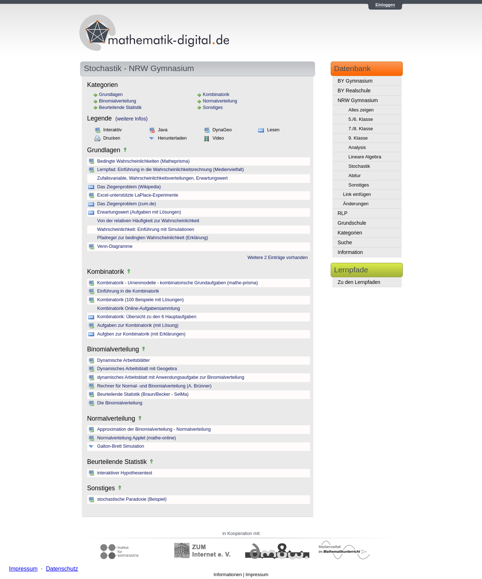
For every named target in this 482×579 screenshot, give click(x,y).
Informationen (228, 574)
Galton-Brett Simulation (120, 446)
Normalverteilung (220, 101)
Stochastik (359, 166)
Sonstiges (213, 107)
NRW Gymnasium (358, 100)
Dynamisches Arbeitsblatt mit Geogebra (137, 368)
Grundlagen (111, 94)
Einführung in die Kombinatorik (128, 291)
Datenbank (352, 68)
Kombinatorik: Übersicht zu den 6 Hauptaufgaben (146, 316)
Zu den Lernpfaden (359, 282)
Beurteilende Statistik (120, 107)
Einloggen (385, 5)
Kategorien (350, 233)
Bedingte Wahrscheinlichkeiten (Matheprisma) (143, 161)
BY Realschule (354, 90)
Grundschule (352, 223)
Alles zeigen (361, 110)
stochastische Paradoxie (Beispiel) (132, 499)
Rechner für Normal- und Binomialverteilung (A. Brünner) (154, 386)
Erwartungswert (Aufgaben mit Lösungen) (139, 212)
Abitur (355, 175)
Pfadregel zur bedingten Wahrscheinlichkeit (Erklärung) (152, 237)
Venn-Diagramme (115, 246)
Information (350, 252)
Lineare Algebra (365, 156)
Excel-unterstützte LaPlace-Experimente (137, 195)
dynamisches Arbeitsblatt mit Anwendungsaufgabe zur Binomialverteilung (170, 377)
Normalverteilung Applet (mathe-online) (136, 437)
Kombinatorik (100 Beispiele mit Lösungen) (140, 299)
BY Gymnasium (355, 81)
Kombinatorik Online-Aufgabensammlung (138, 308)
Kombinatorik (216, 94)
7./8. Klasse (361, 128)
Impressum (257, 574)
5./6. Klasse (361, 119)
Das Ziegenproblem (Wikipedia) (129, 186)
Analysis (357, 147)
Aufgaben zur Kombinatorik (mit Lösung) (137, 325)
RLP (343, 213)
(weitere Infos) (131, 119)
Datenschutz (62, 569)
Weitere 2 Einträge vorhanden (277, 257)
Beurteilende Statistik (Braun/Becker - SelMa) (143, 394)
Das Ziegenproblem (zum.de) (126, 203)
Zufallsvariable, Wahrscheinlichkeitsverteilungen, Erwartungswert (162, 178)
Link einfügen (357, 194)
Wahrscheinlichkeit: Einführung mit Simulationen (145, 229)
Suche (345, 242)
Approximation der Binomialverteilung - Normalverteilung (154, 429)
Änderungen (356, 203)
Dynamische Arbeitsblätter (123, 360)
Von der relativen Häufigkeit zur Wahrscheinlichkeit (148, 220)
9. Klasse (358, 138)
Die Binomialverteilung (119, 402)
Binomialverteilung (117, 101)
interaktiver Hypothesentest (124, 472)
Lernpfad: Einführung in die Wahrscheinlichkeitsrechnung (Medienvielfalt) (170, 169)
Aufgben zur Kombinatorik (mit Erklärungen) (141, 334)
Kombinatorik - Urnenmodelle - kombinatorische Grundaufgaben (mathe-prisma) (177, 282)
